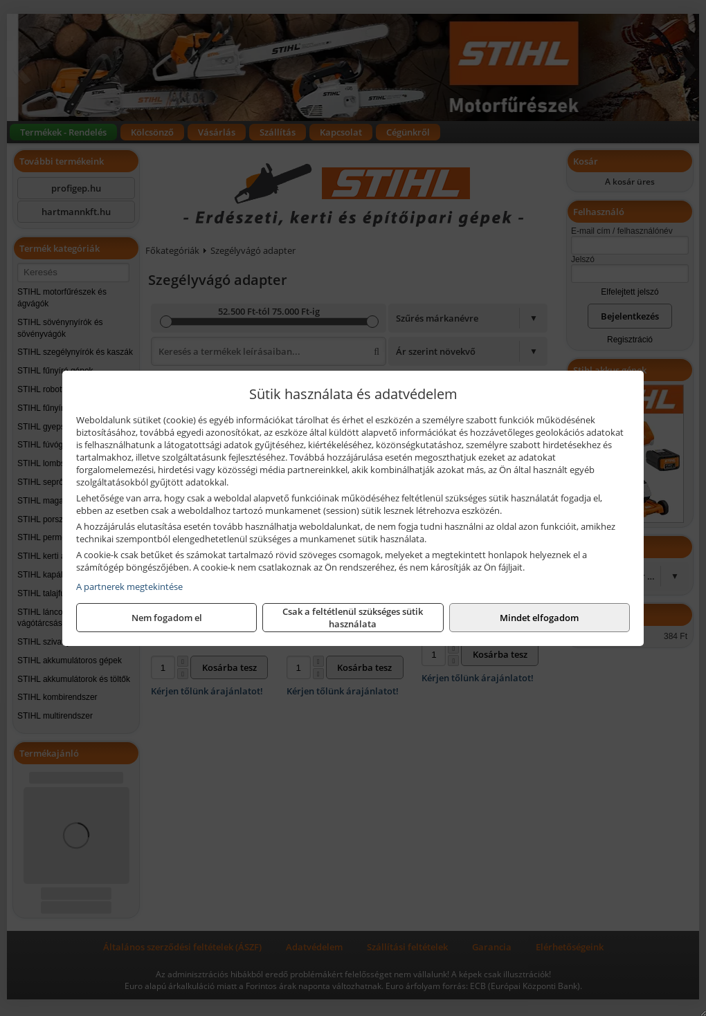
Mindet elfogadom (539, 617)
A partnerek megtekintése (129, 586)
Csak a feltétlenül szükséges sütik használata (352, 617)
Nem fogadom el (167, 617)
